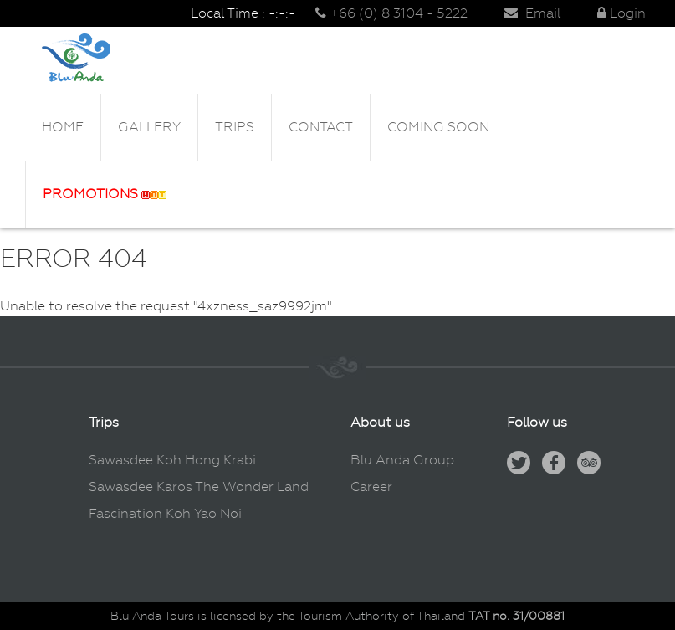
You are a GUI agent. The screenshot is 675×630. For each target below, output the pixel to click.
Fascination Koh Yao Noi (165, 513)
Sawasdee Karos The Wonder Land (199, 486)
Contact (321, 127)
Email (532, 13)
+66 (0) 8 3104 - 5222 (391, 13)
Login (621, 13)
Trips (234, 127)
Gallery (149, 127)
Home (63, 127)
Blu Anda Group (402, 460)
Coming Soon (438, 127)
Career (371, 486)
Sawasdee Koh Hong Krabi (172, 460)
